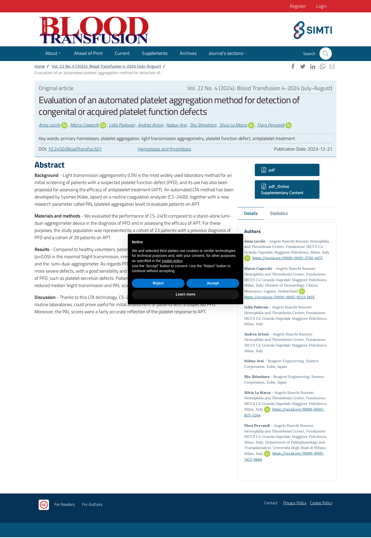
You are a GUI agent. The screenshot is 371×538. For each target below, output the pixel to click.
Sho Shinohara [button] (203, 125)
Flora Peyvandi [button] (270, 125)
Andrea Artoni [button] (150, 125)
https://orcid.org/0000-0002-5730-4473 (287, 258)
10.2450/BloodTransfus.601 (75, 148)
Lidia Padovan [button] (122, 125)
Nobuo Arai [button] (176, 125)
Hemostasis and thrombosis (164, 148)
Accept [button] (213, 283)
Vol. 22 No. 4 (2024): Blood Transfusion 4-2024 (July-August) (106, 66)
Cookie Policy (321, 503)
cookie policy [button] (172, 261)
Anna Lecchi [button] (49, 125)
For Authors (92, 505)
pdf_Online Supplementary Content (282, 189)
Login (321, 6)
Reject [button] (158, 283)
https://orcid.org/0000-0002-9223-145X (279, 297)
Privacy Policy (295, 503)
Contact (271, 503)
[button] (325, 53)
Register (298, 6)
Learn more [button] (185, 294)
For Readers (64, 505)
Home (40, 66)
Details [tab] (251, 213)
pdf (268, 170)
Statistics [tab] (279, 213)
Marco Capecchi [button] (84, 125)
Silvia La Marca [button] (233, 125)
